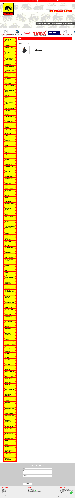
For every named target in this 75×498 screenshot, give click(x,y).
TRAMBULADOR (8, 435)
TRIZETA (6, 440)
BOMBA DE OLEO (8, 97)
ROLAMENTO (7, 359)
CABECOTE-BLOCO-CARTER (9, 103)
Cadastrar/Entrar (60, 11)
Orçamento (59, 7)
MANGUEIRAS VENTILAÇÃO (7, 297)
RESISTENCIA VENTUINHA (7, 354)
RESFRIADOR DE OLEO (9, 351)
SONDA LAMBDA (8, 397)
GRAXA (6, 223)
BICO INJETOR (8, 78)
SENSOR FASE (8, 382)
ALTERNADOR (8, 50)
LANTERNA (7, 267)
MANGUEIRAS (7, 279)
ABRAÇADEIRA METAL (9, 42)
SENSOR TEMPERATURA (10, 389)
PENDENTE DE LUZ (9, 323)
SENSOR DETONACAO (9, 376)
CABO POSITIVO (8, 110)
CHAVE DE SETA (8, 140)
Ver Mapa (61, 492)
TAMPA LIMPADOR (8, 410)
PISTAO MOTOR (8, 326)
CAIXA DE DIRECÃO (9, 119)
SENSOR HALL (8, 384)
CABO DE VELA (8, 105)
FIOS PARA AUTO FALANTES (8, 209)
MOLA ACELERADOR (9, 309)
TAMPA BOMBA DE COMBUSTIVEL (8, 406)
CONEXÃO (7, 159)
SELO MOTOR (7, 366)
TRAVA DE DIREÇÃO (9, 438)
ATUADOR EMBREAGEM (10, 73)
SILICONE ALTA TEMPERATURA (8, 395)
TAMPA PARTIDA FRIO (9, 415)
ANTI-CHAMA (7, 61)
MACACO (7, 272)
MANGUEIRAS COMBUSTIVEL (8, 283)
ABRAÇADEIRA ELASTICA (8, 40)
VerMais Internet (59, 496)
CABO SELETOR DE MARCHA (9, 114)
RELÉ (6, 346)
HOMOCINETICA (8, 233)
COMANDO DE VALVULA (10, 157)
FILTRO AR (7, 197)
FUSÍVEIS (7, 221)
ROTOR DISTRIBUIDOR (9, 362)
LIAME (6, 270)
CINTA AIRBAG (8, 152)
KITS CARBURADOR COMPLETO (9, 260)
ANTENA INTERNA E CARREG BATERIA (9, 59)
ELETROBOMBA (8, 190)
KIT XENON (7, 254)
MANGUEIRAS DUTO (9, 285)
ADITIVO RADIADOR (9, 47)
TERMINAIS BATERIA (9, 426)
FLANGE (6, 214)
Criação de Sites (66, 496)
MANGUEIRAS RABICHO (10, 288)
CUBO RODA (7, 171)
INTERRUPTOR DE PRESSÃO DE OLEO (9, 239)
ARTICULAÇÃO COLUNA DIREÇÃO (10, 67)
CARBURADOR (8, 129)
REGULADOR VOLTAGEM (10, 344)
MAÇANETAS (7, 275)
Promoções (49, 7)
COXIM (6, 169)
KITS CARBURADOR (9, 257)
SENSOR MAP (7, 387)
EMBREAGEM (7, 195)
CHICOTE (7, 147)
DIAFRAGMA (7, 181)
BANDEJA (7, 76)
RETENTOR (7, 357)
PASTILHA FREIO (8, 321)
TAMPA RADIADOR (8, 418)
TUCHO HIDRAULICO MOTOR (9, 444)
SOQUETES (7, 400)
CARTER (6, 135)
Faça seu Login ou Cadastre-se (64, 0)
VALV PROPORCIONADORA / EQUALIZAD (9, 450)
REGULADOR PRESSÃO (9, 341)
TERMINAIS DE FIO (8, 428)
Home (44, 7)
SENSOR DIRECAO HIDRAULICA (8, 379)
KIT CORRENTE (8, 252)
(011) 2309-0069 (25, 0)
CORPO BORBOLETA (9, 166)
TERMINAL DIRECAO (9, 433)
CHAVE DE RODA (8, 138)
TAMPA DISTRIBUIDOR (9, 408)
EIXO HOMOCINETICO (9, 188)
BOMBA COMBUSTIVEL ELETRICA (9, 91)
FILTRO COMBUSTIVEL (9, 203)
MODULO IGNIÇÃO (8, 307)
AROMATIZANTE (8, 64)
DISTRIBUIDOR (8, 183)
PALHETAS (7, 319)
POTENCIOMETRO (8, 337)
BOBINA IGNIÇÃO (8, 83)
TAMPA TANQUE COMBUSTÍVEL (8, 421)
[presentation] (32, 480)
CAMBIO (6, 123)
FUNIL (6, 219)
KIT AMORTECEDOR (9, 247)
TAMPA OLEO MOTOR (9, 413)
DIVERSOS (7, 185)
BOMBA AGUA (8, 88)
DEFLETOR (7, 173)
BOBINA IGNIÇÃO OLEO (9, 85)
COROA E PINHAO (8, 164)
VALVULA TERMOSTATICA (8, 459)
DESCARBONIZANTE (9, 178)
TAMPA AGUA (7, 402)
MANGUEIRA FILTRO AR (9, 277)
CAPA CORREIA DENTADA (8, 127)
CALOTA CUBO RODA (9, 121)
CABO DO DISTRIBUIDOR (10, 108)
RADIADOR (7, 339)
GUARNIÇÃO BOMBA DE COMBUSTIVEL (10, 227)
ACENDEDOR (7, 45)
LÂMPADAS (7, 265)
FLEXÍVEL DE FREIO (9, 216)
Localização (69, 7)
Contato (64, 7)
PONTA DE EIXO (8, 331)
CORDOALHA (7, 161)
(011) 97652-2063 (33, 0)
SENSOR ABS (7, 369)
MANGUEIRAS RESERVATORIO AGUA (9, 291)
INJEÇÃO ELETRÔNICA (9, 235)
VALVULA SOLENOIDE (9, 456)
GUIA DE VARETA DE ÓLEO (9, 230)
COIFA (6, 154)
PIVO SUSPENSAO (8, 328)
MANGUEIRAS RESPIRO (9, 294)
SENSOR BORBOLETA (9, 371)
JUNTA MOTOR (8, 241)
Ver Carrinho (69, 10)
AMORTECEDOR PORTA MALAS (9, 53)
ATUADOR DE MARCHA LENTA (9, 71)
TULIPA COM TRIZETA (9, 446)
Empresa (54, 7)
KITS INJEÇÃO (8, 263)
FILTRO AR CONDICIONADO (8, 201)
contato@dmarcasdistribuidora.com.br (47, 0)
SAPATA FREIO (8, 364)
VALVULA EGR (8, 453)
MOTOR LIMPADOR (8, 314)
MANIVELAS (7, 300)
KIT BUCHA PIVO (8, 250)
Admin (71, 496)
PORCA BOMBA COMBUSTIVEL (8, 334)
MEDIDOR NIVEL (8, 304)
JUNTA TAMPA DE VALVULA (8, 245)
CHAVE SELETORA (8, 142)
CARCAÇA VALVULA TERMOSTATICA (9, 133)
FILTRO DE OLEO (8, 206)
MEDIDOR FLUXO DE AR (9, 302)
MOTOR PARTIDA (8, 316)
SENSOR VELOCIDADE (9, 391)
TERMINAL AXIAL (8, 431)
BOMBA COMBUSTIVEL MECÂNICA (9, 95)
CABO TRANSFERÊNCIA (10, 116)
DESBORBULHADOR (9, 176)
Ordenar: (20, 43)
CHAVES (6, 145)
